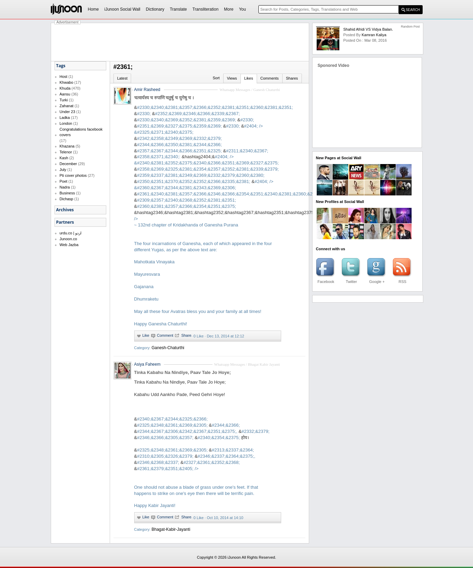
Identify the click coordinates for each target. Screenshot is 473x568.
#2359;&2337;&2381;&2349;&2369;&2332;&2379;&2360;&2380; (200, 175)
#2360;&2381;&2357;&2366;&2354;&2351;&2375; (186, 206)
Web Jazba (69, 245)
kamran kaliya (374, 35)
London (66, 123)
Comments (269, 78)
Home (93, 9)
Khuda (65, 88)
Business (67, 193)
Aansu (65, 94)
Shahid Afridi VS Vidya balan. (368, 29)
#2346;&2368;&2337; (158, 462)
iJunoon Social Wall (122, 9)
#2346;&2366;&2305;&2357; (165, 437)
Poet (64, 181)
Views (232, 78)
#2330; (144, 113)
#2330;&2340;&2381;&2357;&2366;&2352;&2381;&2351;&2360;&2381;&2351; (215, 107)
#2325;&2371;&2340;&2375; (165, 132)
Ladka (65, 117)
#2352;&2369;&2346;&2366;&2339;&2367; (197, 113)
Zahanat (66, 106)
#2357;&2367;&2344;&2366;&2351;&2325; (179, 150)
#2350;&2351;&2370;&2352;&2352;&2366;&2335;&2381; (193, 181)
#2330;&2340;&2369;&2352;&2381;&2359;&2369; (186, 119)
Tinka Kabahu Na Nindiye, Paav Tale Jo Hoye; (182, 372)
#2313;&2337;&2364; (233, 450)
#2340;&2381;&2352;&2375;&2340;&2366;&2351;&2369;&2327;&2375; (208, 162)
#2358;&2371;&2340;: (158, 156)
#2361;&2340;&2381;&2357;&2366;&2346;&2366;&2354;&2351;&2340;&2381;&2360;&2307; (229, 193)
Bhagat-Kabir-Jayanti (170, 529)
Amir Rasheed (147, 89)
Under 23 (67, 112)
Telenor (66, 152)
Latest (122, 78)
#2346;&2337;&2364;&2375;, (226, 456)
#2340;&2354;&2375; (219, 437)
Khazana (67, 146)
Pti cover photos (73, 175)
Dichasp (66, 199)
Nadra (65, 187)
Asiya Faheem (147, 364)
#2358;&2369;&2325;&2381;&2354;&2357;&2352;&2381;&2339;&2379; (208, 169)
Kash (64, 158)
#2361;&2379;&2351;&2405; (196, 487)
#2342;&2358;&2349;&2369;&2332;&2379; (179, 138)
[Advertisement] (180, 42)
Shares (292, 78)
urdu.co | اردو (71, 233)
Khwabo (66, 82)
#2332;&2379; (255, 431)
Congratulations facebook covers (81, 132)
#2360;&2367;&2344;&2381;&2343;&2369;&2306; (186, 187)
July (63, 170)
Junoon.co (68, 239)
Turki (64, 100)
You (242, 9)
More (228, 9)
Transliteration (206, 9)
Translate (178, 9)
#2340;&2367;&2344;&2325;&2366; (172, 419)
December (68, 164)
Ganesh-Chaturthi (167, 347)
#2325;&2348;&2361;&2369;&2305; (172, 425)
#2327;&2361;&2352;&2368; (212, 462)
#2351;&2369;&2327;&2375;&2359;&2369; (179, 126)
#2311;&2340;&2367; (247, 150)
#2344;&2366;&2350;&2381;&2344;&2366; (179, 144)
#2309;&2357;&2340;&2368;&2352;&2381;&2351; (186, 200)
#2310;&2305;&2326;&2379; (165, 456)
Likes (248, 78)
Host (64, 76)
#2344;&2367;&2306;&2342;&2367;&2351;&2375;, (187, 431)
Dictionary (155, 9)
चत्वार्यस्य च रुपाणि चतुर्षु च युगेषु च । (164, 97)
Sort (216, 78)
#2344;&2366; (226, 425)
